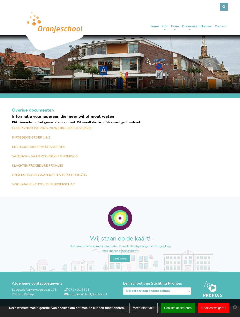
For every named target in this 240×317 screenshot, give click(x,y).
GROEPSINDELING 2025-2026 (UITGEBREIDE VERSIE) (51, 128)
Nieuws (206, 26)
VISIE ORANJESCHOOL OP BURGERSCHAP (43, 184)
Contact (221, 26)
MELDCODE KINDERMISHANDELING (38, 147)
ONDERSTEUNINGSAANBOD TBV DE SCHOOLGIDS (49, 175)
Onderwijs (189, 26)
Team (175, 26)
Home (154, 26)
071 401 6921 (78, 290)
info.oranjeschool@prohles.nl (87, 294)
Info (165, 26)
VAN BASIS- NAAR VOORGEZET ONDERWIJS (45, 156)
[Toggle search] (224, 7)
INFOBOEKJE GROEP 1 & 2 (31, 137)
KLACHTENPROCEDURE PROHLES (37, 165)
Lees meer (120, 258)
